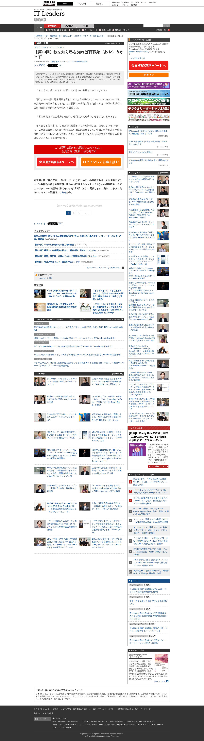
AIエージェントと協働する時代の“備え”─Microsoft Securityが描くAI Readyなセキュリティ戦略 (106, 488)
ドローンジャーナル (155, 725)
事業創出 (63, 30)
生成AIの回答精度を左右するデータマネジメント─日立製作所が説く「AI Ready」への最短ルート (107, 381)
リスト (60, 65)
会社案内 (92, 709)
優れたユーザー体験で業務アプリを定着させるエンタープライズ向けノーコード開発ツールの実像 (62, 435)
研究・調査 (153, 2)
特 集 (85, 26)
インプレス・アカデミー (61, 728)
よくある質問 (48, 713)
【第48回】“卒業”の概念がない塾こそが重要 (54, 245)
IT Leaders (49, 13)
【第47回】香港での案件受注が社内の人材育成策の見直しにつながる (65, 250)
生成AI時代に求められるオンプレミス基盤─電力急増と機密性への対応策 (62, 488)
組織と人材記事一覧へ (113, 43)
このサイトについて (41, 709)
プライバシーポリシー (106, 709)
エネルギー (116, 5)
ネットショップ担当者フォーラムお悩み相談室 (97, 725)
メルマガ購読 (66, 709)
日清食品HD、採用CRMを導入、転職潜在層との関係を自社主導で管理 (62, 307)
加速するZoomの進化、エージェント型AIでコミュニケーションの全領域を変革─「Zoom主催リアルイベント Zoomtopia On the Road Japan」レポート (107, 455)
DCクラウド (82, 4)
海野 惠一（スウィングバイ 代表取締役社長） (70, 61)
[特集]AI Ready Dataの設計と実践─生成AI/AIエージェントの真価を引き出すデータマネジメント (148, 437)
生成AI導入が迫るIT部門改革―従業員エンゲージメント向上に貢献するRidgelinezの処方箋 (107, 470)
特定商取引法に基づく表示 (128, 709)
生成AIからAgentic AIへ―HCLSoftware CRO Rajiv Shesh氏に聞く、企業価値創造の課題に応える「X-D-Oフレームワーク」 (141, 351)
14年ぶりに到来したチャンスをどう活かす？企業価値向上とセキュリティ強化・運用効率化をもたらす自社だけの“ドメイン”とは (142, 305)
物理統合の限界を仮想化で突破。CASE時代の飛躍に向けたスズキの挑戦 (62, 399)
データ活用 (75, 30)
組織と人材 (106, 30)
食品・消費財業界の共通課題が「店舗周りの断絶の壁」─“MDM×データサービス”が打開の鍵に (107, 506)
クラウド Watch (131, 721)
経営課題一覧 (55, 36)
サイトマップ (145, 709)
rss (44, 19)
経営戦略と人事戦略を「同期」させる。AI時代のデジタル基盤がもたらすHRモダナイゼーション (107, 417)
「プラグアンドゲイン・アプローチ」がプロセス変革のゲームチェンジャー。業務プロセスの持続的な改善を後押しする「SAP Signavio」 (107, 527)
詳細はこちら (159, 681)
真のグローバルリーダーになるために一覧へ (105, 268)
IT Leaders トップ (41, 36)
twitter (36, 19)
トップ (39, 28)
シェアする (39, 65)
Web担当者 (116, 2)
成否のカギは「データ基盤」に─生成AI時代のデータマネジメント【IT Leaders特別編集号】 (75, 338)
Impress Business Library (139, 52)
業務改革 (52, 30)
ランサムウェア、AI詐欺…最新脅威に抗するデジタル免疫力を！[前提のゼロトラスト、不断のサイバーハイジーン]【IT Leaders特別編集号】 (79, 364)
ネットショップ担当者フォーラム (65, 725)
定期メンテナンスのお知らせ (141, 152)
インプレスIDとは (137, 58)
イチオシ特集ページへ (158, 466)
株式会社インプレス (60, 718)
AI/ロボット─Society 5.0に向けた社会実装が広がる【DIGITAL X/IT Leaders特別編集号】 (73, 346)
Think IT (86, 721)
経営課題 (52, 26)
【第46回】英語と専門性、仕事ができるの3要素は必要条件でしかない (65, 256)
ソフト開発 (135, 2)
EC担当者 (125, 2)
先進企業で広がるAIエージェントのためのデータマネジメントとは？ (62, 417)
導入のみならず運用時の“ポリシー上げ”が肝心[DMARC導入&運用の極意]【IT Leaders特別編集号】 (78, 354)
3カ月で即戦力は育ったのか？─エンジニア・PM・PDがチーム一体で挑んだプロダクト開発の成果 (62, 293)
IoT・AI (143, 2)
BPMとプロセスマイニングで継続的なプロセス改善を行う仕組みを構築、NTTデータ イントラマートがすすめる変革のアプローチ (142, 404)
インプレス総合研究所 (114, 721)
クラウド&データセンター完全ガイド (66, 721)
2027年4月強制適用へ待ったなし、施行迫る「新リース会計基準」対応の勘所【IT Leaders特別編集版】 (78, 328)
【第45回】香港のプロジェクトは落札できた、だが (57, 262)
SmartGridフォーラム (147, 721)
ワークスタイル (91, 30)
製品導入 (99, 4)
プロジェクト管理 (45, 278)
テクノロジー (69, 26)
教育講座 (134, 5)
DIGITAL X (142, 725)
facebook (40, 19)
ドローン (125, 5)
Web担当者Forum (97, 721)
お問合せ (37, 713)
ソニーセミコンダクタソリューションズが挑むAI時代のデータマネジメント (62, 381)
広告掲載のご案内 (80, 709)
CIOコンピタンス (122, 30)
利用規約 (55, 709)
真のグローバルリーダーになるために (88, 36)
